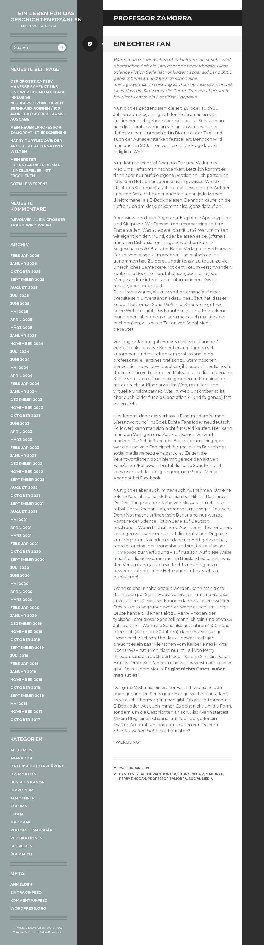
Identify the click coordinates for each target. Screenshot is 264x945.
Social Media (200, 779)
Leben (16, 814)
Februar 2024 (25, 383)
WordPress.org (28, 908)
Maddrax (20, 822)
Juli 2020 (19, 567)
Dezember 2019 (26, 623)
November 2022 (26, 471)
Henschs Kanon (27, 782)
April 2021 (20, 527)
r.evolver (21, 219)
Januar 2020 (23, 615)
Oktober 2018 (25, 687)
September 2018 (27, 695)
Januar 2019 (23, 671)
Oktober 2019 (25, 639)
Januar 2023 (23, 455)
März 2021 (20, 535)
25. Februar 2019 (134, 768)
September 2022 (27, 479)
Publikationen (26, 838)
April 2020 (21, 591)
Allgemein (21, 750)
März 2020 (21, 599)
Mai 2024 (19, 367)
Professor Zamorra (167, 779)
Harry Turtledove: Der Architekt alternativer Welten (37, 146)
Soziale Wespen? (28, 183)
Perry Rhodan (132, 779)
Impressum (22, 790)
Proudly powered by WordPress (38, 928)
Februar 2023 (24, 447)
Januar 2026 (23, 263)
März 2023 (21, 439)
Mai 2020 (19, 583)
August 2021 (23, 511)
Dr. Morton (23, 774)
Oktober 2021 (25, 495)
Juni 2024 (20, 359)
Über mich (21, 854)
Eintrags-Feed (26, 892)
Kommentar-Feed (29, 900)
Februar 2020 (24, 607)
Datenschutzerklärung (37, 766)
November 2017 (26, 711)
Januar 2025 (23, 335)
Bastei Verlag (132, 774)
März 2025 (21, 327)
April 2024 (21, 375)
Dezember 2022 (26, 463)
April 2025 (21, 319)
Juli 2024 (19, 351)
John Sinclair (191, 774)
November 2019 (26, 631)
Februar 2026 (24, 255)
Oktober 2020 (25, 551)
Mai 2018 (19, 703)
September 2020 (27, 559)
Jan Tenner (22, 798)
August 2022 (24, 487)
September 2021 (27, 503)
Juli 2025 (19, 295)
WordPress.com (51, 932)
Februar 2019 (24, 663)
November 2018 (26, 679)
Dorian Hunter (161, 774)
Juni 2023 (19, 423)
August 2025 (24, 287)
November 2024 (27, 343)
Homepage (125, 552)
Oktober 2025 (25, 271)
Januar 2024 (23, 391)
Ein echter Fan (141, 44)
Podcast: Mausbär (31, 830)
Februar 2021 (24, 543)
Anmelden (21, 884)
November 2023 (26, 407)
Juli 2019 (19, 655)
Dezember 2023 (26, 399)
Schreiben (21, 846)
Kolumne (20, 806)
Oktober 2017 (25, 719)
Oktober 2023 (25, 415)
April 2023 (21, 431)
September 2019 (27, 647)
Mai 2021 (18, 519)
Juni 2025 (19, 303)
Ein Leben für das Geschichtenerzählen (46, 16)
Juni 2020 (20, 575)
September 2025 (27, 279)
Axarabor (21, 758)
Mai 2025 (19, 311)
